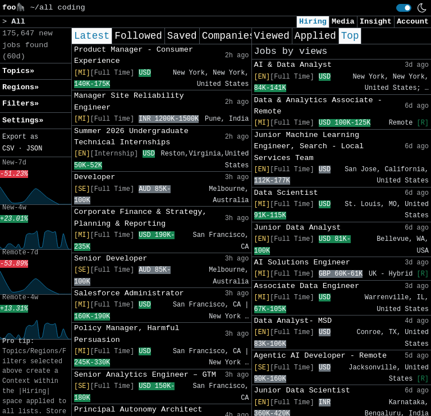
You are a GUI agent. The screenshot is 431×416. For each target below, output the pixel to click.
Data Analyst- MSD (293, 321)
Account (413, 21)
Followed (138, 36)
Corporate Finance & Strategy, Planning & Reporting (140, 217)
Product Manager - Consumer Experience (133, 55)
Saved (182, 36)
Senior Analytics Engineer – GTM (145, 375)
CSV (8, 149)
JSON (34, 149)
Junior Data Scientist (302, 390)
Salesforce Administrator (129, 293)
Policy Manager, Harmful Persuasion (127, 334)
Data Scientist (286, 193)
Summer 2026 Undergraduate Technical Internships (131, 137)
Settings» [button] (22, 120)
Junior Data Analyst (297, 227)
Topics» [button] (18, 71)
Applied (315, 36)
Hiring (313, 21)
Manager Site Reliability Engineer (129, 101)
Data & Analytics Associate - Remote (318, 106)
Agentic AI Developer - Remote (320, 355)
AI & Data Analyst (293, 65)
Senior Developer (111, 258)
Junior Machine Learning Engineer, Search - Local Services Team (309, 146)
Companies (228, 36)
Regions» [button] (20, 87)
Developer (94, 177)
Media (343, 21)
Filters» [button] (20, 103)
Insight (376, 21)
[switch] (403, 8)
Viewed (272, 36)
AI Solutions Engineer (302, 262)
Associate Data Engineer (307, 286)
